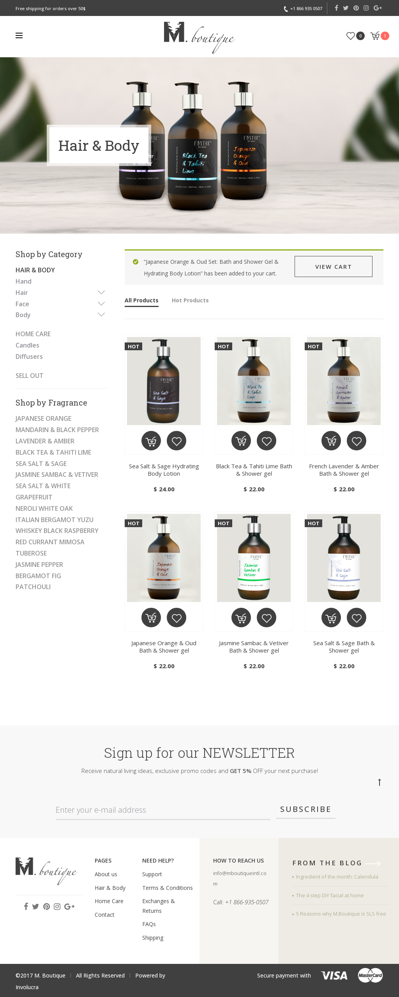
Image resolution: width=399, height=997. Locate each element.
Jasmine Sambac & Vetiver (57, 474)
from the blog (339, 863)
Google (378, 7)
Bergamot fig (38, 576)
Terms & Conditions (167, 887)
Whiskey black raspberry (57, 530)
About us (106, 874)
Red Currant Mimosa (50, 542)
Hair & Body (35, 270)
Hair (22, 292)
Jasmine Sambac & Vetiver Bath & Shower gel (254, 646)
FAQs (149, 924)
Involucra (27, 987)
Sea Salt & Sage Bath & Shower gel (344, 646)
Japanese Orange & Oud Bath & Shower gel (163, 646)
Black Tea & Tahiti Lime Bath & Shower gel (254, 469)
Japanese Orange (43, 418)
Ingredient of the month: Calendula (337, 876)
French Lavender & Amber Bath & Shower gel (344, 469)
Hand (24, 281)
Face (22, 304)
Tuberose (31, 553)
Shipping (152, 937)
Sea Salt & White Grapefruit (43, 491)
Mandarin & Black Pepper (57, 429)
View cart (333, 266)
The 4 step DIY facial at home (330, 895)
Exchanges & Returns (158, 905)
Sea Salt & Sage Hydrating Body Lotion (164, 469)
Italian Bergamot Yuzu (55, 519)
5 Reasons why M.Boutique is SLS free (341, 913)
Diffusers (29, 356)
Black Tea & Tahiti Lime (53, 452)
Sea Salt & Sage (41, 463)
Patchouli (33, 586)
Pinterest (356, 7)
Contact (105, 914)
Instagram (366, 7)
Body (23, 315)
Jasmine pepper (39, 564)
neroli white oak (44, 508)
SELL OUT (30, 375)
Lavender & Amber (45, 441)
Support (152, 874)
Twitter (346, 7)
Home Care (33, 334)
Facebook (336, 7)
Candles (27, 345)
